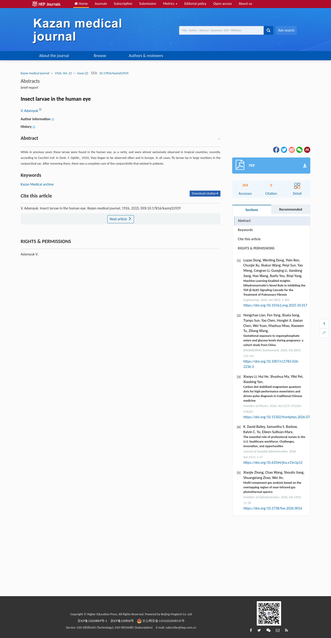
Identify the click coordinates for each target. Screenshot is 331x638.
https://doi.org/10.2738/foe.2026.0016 (272, 508)
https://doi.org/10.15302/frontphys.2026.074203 (280, 417)
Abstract (244, 220)
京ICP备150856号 (122, 621)
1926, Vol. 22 (63, 73)
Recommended (290, 209)
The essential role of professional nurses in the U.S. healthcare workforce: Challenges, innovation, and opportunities (274, 441)
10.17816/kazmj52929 (113, 73)
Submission (147, 3)
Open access (222, 3)
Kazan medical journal (35, 73)
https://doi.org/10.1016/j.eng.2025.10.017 (275, 305)
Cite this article (249, 239)
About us (245, 3)
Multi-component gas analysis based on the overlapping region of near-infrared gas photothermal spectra (272, 487)
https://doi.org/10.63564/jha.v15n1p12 (272, 462)
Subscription (123, 3)
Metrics (170, 3)
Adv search (286, 30)
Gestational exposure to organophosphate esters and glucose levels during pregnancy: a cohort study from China (273, 340)
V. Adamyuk (30, 111)
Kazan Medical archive (37, 184)
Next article (120, 219)
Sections (251, 210)
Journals (101, 3)
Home (81, 3)
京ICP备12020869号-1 (92, 621)
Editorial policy (195, 3)
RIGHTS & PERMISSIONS (256, 248)
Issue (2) (82, 73)
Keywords (245, 230)
